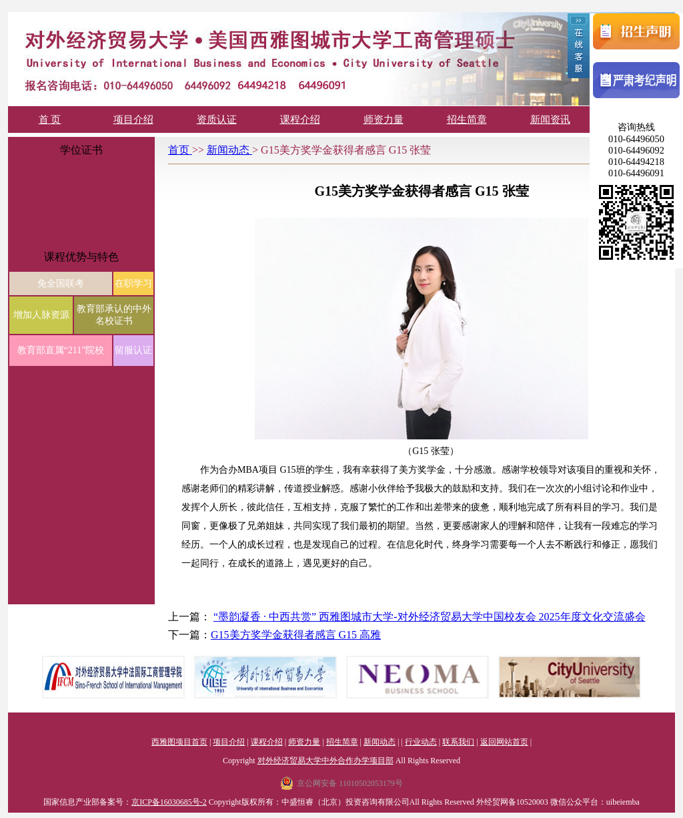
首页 (180, 150)
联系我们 (458, 742)
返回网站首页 (504, 742)
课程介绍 (300, 119)
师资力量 (384, 119)
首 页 (50, 119)
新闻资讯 (550, 119)
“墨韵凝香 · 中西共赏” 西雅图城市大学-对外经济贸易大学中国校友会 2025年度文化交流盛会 (429, 616)
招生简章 (467, 119)
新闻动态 (229, 150)
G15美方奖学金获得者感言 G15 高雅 (296, 634)
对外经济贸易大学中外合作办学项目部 (325, 760)
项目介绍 (133, 119)
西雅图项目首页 (179, 742)
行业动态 (421, 742)
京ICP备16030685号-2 (169, 802)
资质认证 (217, 119)
